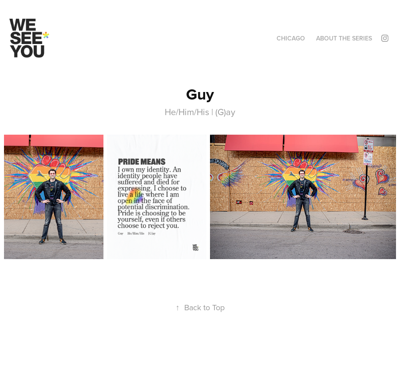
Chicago (291, 38)
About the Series (344, 38)
